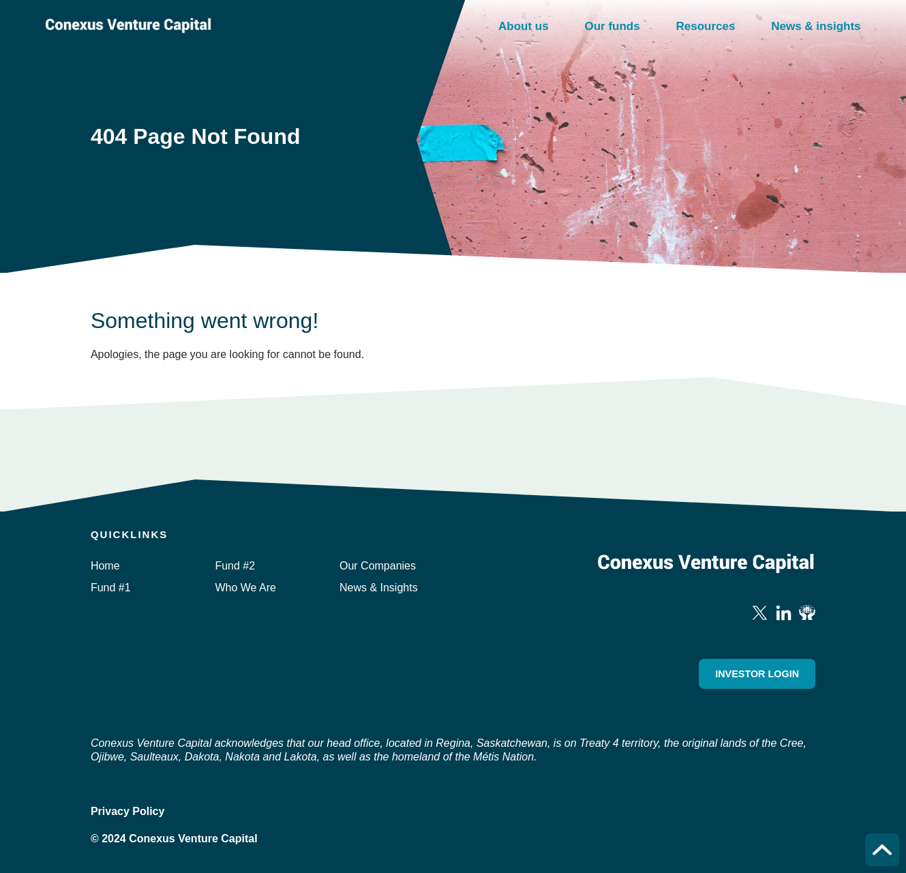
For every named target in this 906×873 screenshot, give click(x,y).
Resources (705, 26)
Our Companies (377, 566)
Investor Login (757, 673)
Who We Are (245, 587)
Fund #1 (111, 587)
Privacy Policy (128, 811)
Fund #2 (235, 566)
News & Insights (378, 587)
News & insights (815, 26)
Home (105, 566)
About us (523, 26)
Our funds (611, 26)
